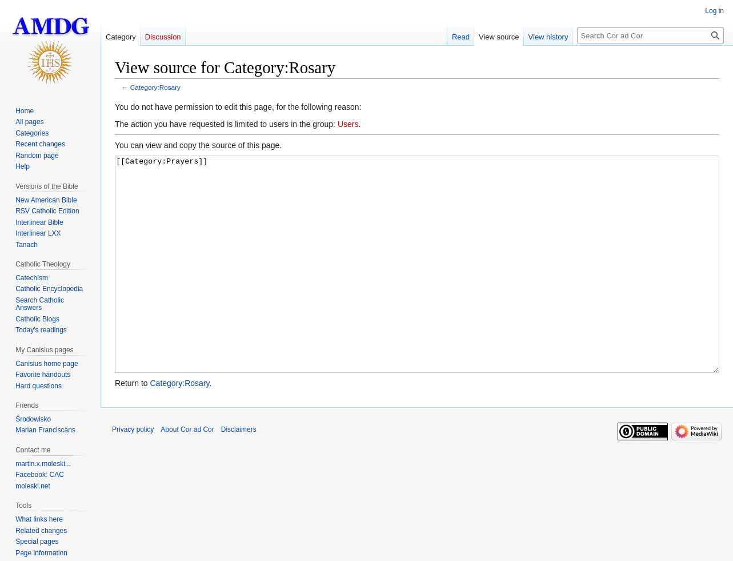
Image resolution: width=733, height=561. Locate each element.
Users (348, 124)
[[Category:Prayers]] (417, 286)
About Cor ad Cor (187, 472)
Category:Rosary (155, 87)
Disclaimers (239, 472)
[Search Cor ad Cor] (650, 35)
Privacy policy (133, 472)
